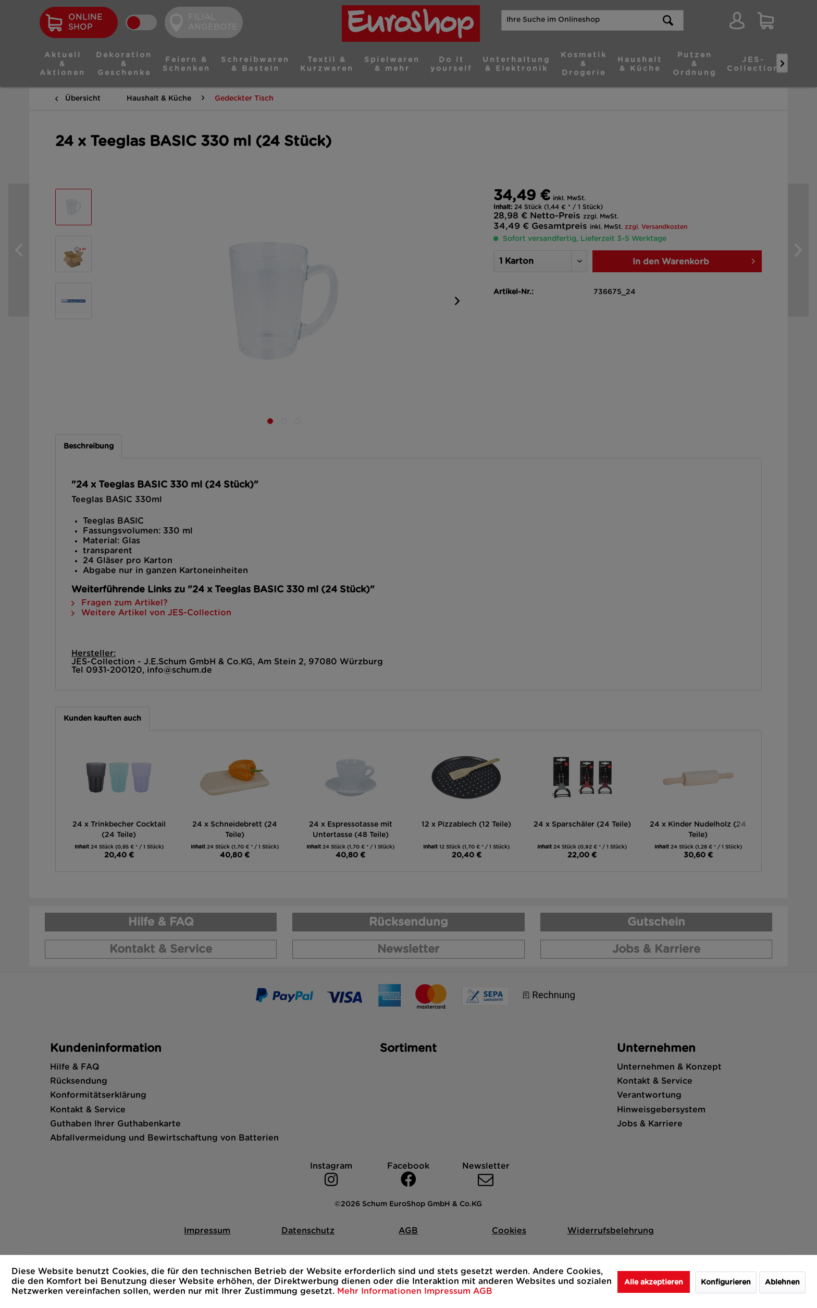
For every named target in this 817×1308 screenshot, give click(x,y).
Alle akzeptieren (653, 1282)
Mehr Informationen (380, 1291)
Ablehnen (782, 1282)
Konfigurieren (726, 1282)
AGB (482, 1291)
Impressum (448, 1291)
